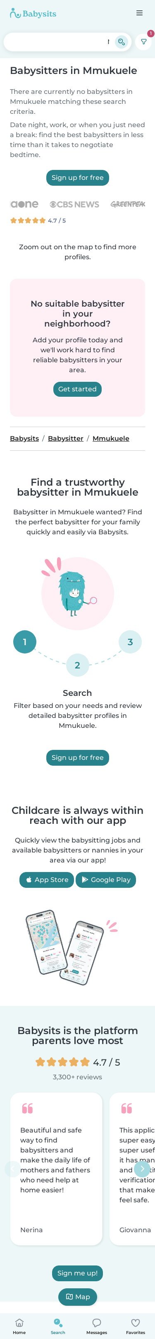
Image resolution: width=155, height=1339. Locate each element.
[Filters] (143, 42)
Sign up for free (78, 178)
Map (77, 1297)
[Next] (142, 1169)
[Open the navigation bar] (139, 12)
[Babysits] (33, 12)
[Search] (121, 42)
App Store (47, 880)
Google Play (106, 880)
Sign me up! (77, 1274)
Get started (77, 389)
